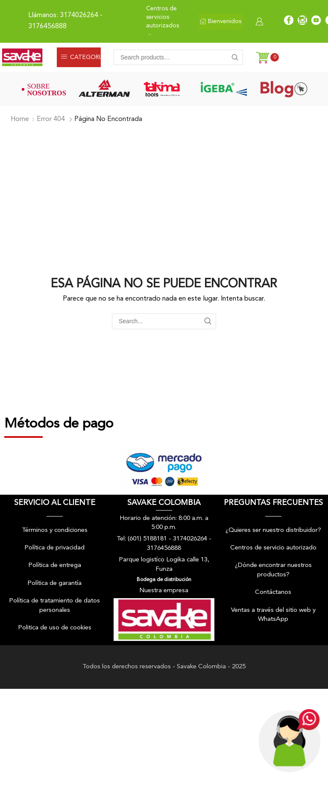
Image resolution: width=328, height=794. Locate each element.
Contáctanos (273, 592)
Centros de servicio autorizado (273, 548)
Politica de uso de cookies (54, 628)
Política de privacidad (54, 548)
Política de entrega (54, 565)
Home (20, 119)
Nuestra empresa (163, 590)
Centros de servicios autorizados (162, 21)
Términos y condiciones (55, 530)
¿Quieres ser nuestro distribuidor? (273, 530)
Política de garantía (54, 583)
